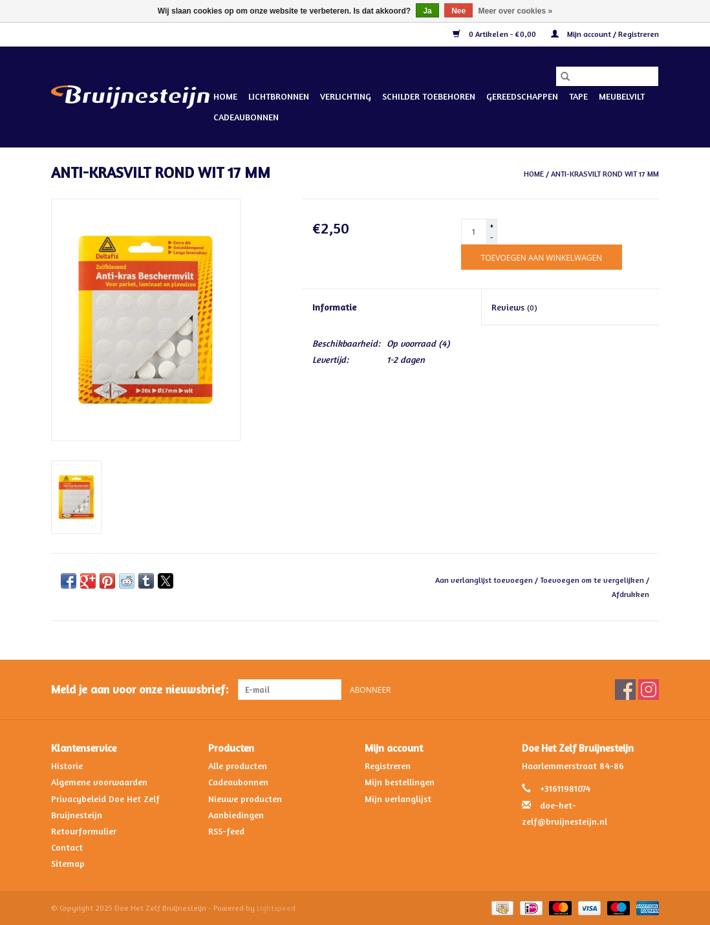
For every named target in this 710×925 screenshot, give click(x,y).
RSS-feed (226, 830)
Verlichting (345, 96)
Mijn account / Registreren (605, 34)
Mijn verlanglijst (398, 798)
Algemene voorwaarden (99, 781)
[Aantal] (474, 232)
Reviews (514, 306)
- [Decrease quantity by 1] (491, 237)
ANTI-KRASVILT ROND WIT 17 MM (605, 174)
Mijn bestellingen (400, 781)
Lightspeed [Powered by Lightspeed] (276, 908)
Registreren (388, 765)
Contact (67, 847)
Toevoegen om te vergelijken (593, 580)
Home (225, 96)
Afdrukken (630, 594)
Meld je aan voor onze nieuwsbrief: (139, 689)
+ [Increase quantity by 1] (491, 225)
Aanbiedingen (236, 814)
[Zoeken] (607, 76)
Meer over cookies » (516, 11)
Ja (427, 11)
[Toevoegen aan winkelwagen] (541, 257)
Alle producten (237, 765)
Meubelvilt (622, 96)
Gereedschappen (522, 96)
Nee (458, 11)
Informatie (334, 306)
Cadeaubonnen (246, 116)
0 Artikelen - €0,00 (495, 34)
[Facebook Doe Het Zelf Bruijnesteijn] (625, 689)
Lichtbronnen (278, 96)
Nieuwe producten (245, 798)
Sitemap (68, 863)
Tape (578, 96)
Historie (67, 765)
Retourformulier (83, 830)
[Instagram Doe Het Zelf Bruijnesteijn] (648, 689)
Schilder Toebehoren (428, 96)
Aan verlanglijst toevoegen (485, 580)
